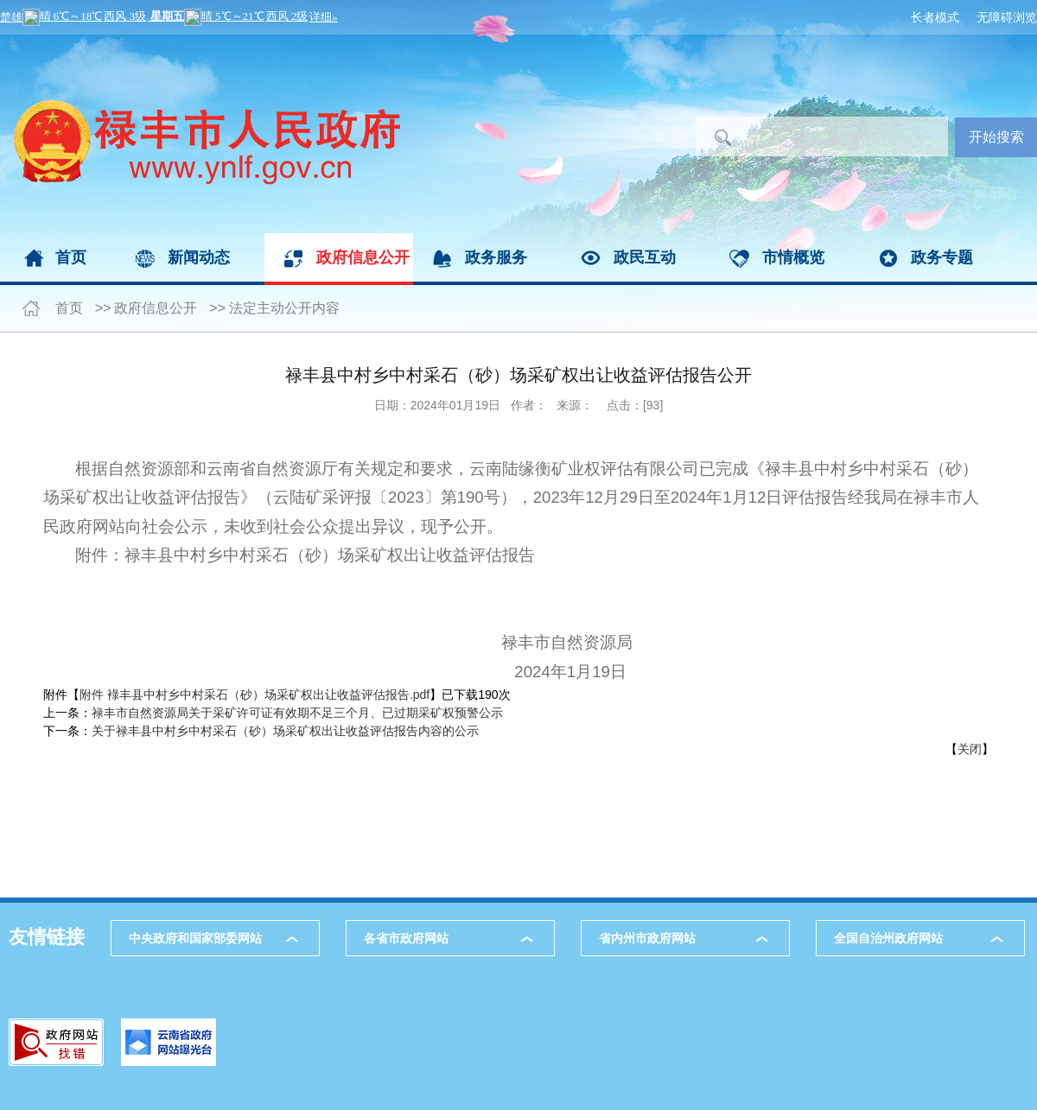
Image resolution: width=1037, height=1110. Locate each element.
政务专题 (942, 257)
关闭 (969, 749)
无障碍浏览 (1007, 17)
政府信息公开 (363, 257)
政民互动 (645, 257)
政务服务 (496, 257)
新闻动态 (199, 257)
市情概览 (793, 257)
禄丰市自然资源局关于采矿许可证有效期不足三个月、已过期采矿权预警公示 (297, 713)
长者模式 (935, 17)
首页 (70, 257)
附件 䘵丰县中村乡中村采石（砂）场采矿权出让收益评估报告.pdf (254, 694)
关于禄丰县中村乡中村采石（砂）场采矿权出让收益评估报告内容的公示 (285, 731)
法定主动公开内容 (284, 308)
